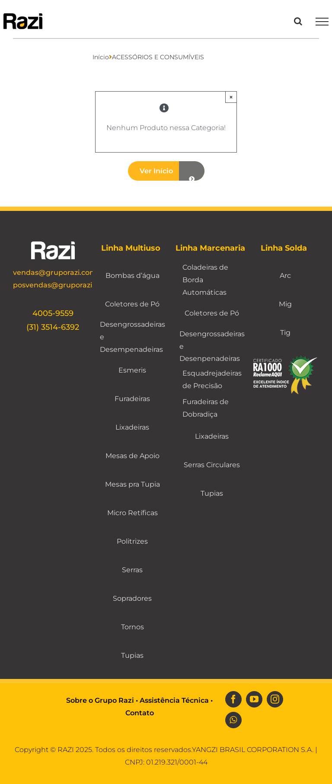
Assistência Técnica (174, 700)
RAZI (65, 750)
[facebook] (233, 699)
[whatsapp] (233, 720)
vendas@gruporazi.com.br (59, 272)
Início (101, 57)
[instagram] (275, 699)
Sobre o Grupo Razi (100, 700)
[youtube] (254, 699)
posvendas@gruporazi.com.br (66, 285)
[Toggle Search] (298, 21)
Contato (139, 713)
